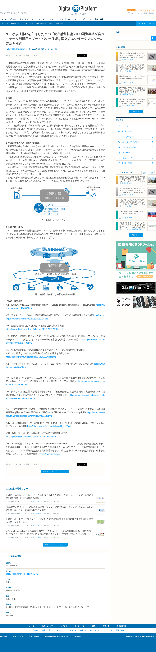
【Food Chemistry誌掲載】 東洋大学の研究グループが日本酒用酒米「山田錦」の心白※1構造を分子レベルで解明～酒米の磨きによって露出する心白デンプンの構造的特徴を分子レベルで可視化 (132, 104)
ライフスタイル (64, 19)
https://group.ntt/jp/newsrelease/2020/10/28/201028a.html (31, 357)
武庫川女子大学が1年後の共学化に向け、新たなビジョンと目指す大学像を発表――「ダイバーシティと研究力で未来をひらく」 (132, 91)
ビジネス (13, 19)
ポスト (82, 55)
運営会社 (78, 637)
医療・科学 (99, 19)
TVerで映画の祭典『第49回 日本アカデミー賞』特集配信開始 (132, 212)
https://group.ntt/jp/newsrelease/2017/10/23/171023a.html (31, 436)
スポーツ (76, 19)
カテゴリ (4, 23)
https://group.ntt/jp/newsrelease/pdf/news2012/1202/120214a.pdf (34, 329)
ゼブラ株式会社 (127, 60)
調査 (51, 23)
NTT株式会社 (37, 501)
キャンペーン (41, 23)
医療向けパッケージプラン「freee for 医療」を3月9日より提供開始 (132, 77)
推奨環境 (3, 637)
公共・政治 (24, 19)
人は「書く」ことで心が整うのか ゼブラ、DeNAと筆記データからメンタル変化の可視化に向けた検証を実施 (132, 68)
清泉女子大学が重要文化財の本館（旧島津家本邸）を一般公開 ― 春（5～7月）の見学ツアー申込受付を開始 (132, 180)
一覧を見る (135, 111)
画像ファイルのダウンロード (54, 471)
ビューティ (87, 19)
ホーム (4, 19)
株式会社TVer (127, 218)
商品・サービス (17, 23)
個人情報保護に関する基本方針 (56, 637)
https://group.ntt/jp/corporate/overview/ (22, 574)
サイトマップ (18, 637)
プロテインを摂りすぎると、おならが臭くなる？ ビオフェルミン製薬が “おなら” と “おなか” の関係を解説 (132, 226)
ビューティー (128, 158)
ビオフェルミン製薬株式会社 (132, 229)
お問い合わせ (34, 637)
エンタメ (51, 19)
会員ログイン (122, 626)
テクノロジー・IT (38, 19)
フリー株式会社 (127, 83)
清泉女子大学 (127, 183)
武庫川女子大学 (127, 94)
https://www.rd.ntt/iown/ (50, 454)
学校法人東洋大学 (128, 106)
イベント (29, 23)
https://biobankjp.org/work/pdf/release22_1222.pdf (49, 426)
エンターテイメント (131, 142)
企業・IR (59, 23)
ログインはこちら (145, 23)
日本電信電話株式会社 (18, 49)
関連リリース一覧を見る (54, 545)
